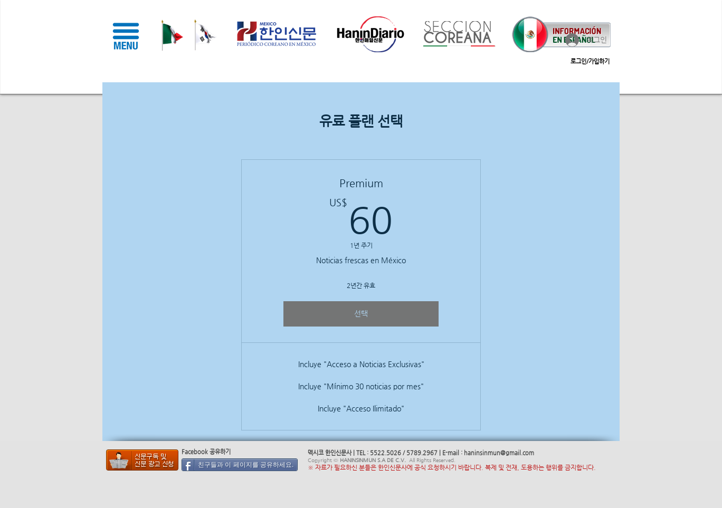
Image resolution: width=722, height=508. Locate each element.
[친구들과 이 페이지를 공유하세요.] (240, 464)
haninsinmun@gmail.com (499, 452)
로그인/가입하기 (590, 61)
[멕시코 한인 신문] (142, 460)
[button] (125, 36)
